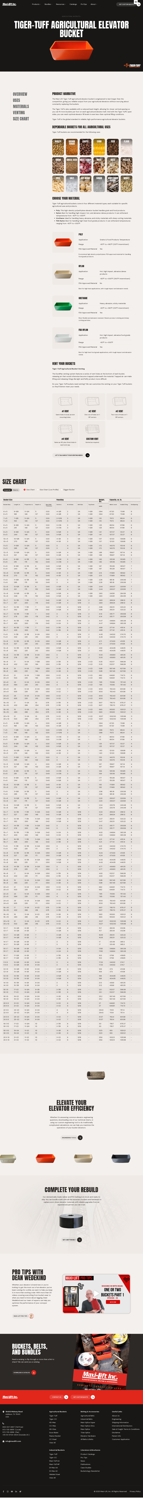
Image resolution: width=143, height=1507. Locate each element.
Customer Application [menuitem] (121, 1449)
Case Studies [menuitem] (86, 1477)
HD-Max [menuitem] (52, 1432)
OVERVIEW (20, 94)
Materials (21, 106)
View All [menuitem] (52, 1452)
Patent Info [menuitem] (116, 1445)
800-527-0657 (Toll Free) (12, 1436)
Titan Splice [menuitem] (85, 1442)
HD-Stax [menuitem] (52, 1438)
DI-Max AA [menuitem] (53, 1477)
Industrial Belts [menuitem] (86, 1428)
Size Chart (21, 119)
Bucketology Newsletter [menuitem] (90, 1480)
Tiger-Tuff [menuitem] (53, 1425)
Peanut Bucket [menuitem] (55, 1445)
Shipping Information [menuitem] (120, 1432)
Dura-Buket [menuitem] (53, 1442)
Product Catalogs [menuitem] (88, 1463)
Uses (16, 100)
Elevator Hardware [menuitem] (88, 1445)
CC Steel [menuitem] (52, 1449)
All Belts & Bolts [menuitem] (87, 1449)
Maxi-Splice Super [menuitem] (88, 1432)
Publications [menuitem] (85, 1474)
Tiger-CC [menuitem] (53, 1428)
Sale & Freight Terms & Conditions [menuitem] (126, 1438)
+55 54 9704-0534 (10, 1444)
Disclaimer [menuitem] (116, 1442)
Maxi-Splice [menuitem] (85, 1438)
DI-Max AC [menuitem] (53, 1480)
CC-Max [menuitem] (52, 1435)
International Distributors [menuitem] (122, 1435)
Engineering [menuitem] (116, 1428)
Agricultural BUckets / (71, 16)
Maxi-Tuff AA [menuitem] (54, 1470)
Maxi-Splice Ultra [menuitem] (87, 1435)
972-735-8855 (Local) (11, 1439)
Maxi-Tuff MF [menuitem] (54, 1474)
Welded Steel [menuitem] (54, 1484)
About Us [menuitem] (116, 1425)
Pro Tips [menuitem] (84, 1467)
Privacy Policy (135, 1501)
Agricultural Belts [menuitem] (87, 1425)
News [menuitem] (83, 1470)
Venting (19, 112)
